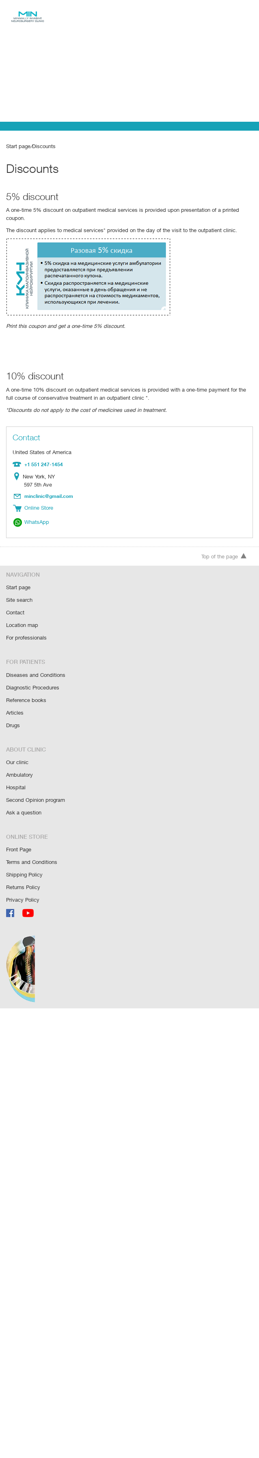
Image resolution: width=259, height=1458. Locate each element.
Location (18, 468)
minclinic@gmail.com (49, 487)
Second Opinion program (35, 784)
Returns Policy (23, 869)
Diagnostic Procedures (32, 675)
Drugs (13, 711)
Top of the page (224, 546)
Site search (19, 589)
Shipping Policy (24, 857)
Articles (15, 699)
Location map (22, 613)
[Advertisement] (129, 61)
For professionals (26, 625)
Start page (18, 146)
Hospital (15, 772)
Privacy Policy (22, 882)
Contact (15, 601)
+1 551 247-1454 (42, 456)
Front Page (19, 833)
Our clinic (17, 748)
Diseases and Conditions (35, 662)
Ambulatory (19, 760)
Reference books (26, 687)
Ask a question (23, 796)
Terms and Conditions (31, 845)
